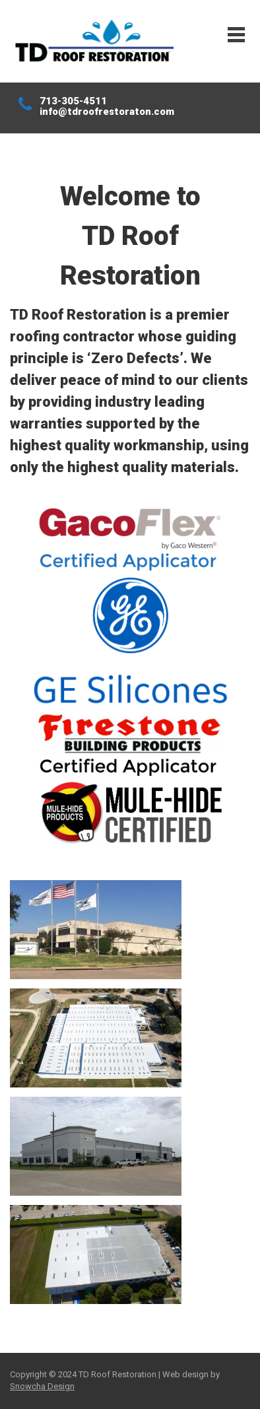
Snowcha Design (42, 1386)
